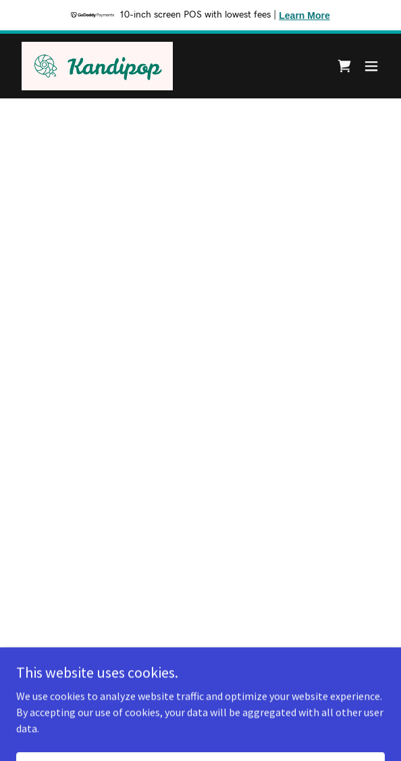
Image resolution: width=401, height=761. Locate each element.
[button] (344, 66)
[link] (97, 66)
